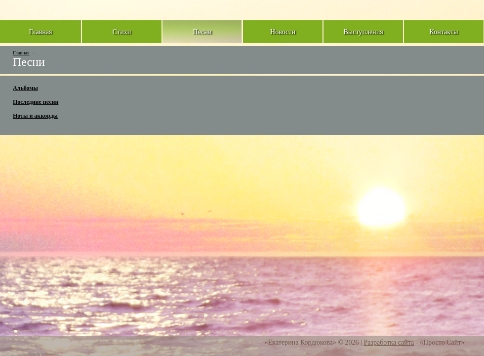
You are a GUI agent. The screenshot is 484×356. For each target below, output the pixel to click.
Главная (21, 52)
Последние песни (35, 101)
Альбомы (25, 88)
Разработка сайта (388, 342)
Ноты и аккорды (35, 115)
